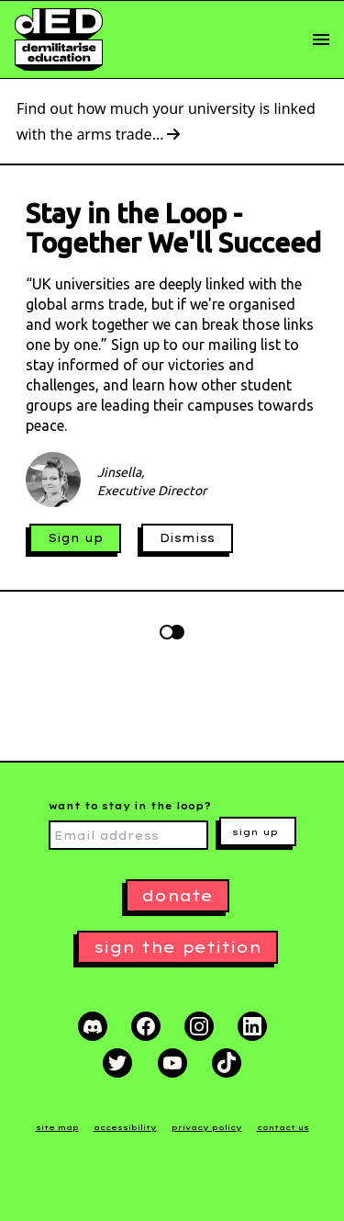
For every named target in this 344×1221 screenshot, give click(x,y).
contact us (283, 1127)
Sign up (75, 538)
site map (57, 1127)
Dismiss (187, 538)
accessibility (125, 1127)
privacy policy (207, 1127)
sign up (255, 832)
